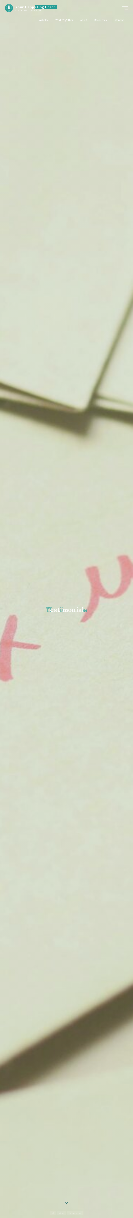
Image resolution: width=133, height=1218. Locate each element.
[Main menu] (125, 7)
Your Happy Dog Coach (35, 7)
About (62, 1213)
